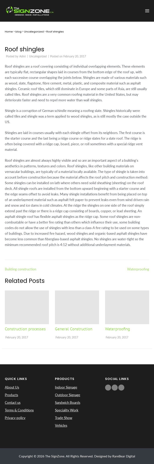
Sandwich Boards (67, 402)
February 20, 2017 (16, 337)
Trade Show (63, 418)
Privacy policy (15, 418)
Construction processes (25, 329)
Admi (22, 56)
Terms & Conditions (19, 410)
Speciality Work (66, 410)
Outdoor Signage (67, 395)
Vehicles (61, 425)
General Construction (73, 329)
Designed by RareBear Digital (114, 456)
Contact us (12, 402)
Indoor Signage (66, 387)
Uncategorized (38, 56)
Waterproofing (138, 269)
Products (11, 395)
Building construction (20, 269)
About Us (12, 387)
